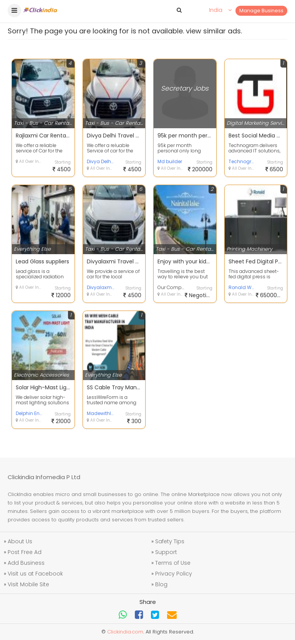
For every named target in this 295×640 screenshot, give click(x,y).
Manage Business (261, 10)
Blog (161, 584)
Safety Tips (169, 541)
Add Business (26, 563)
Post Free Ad (24, 552)
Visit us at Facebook (35, 573)
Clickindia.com (125, 631)
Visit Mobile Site (28, 584)
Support (166, 552)
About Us (20, 541)
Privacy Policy (173, 573)
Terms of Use (173, 563)
